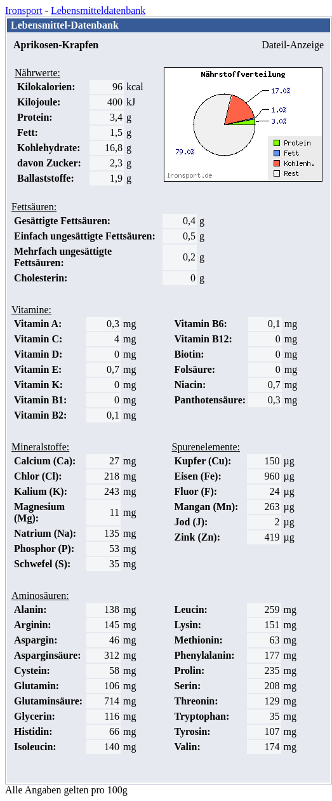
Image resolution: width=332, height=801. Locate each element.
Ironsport (24, 10)
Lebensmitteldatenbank (98, 10)
